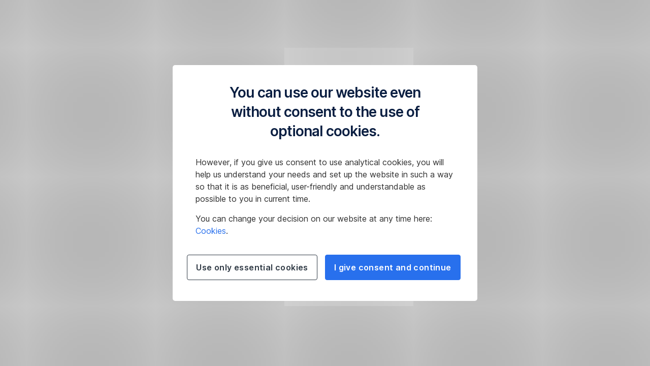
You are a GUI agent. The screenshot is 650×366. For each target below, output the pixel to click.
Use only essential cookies (252, 267)
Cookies (211, 231)
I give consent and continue (392, 267)
